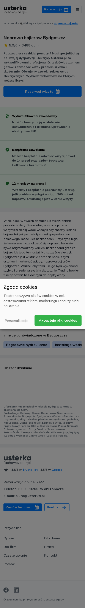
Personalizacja (16, 320)
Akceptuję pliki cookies (58, 320)
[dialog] (42, 304)
